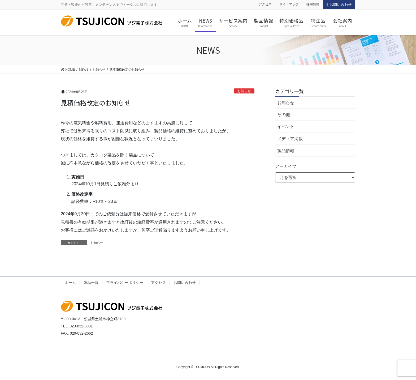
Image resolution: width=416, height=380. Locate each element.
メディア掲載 (290, 138)
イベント (285, 126)
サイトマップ (288, 4)
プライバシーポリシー (124, 282)
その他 (283, 114)
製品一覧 (91, 282)
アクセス (265, 4)
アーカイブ (285, 166)
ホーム (70, 282)
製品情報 (285, 150)
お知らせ (244, 91)
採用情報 (312, 4)
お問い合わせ (339, 4)
